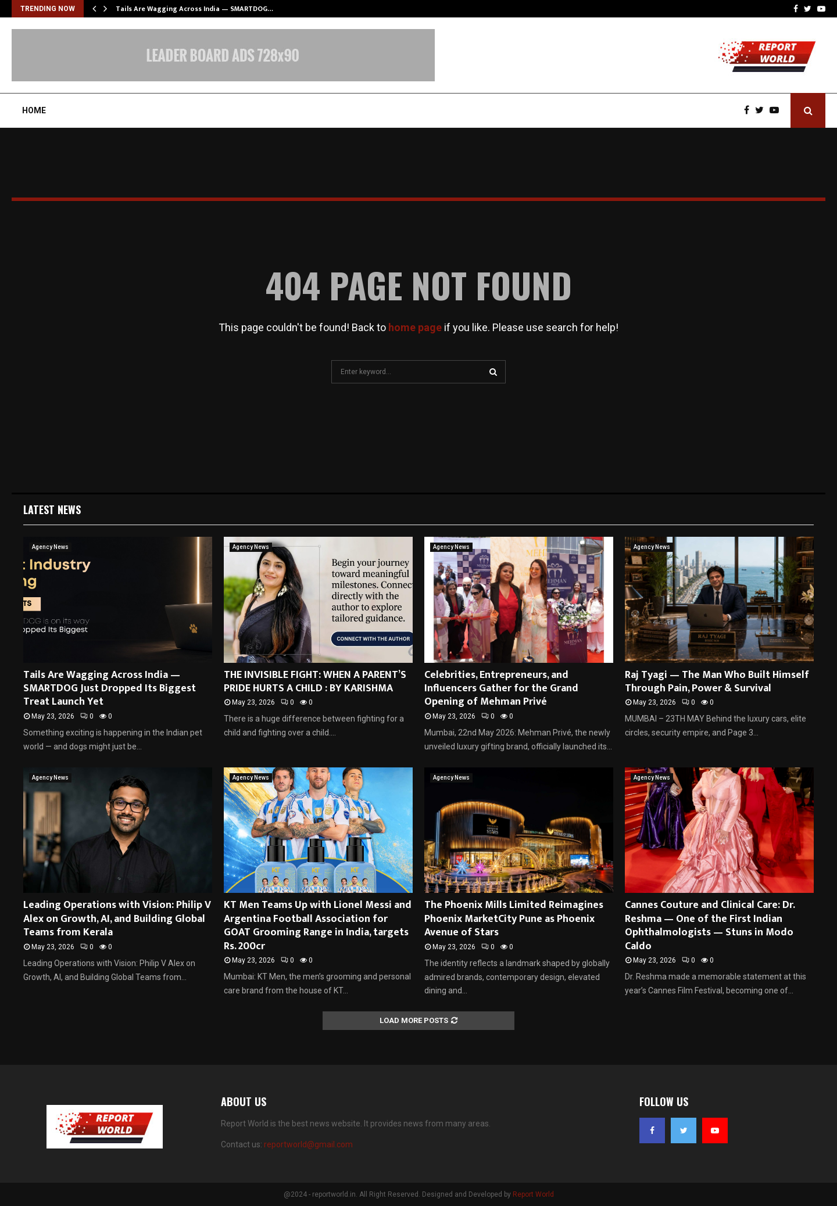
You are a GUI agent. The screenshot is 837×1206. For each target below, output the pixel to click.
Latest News (52, 509)
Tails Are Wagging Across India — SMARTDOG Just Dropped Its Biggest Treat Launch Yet (109, 688)
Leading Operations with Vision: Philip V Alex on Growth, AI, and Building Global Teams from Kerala (117, 918)
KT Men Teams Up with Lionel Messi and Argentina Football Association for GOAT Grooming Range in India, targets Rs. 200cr (318, 925)
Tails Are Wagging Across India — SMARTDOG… (194, 9)
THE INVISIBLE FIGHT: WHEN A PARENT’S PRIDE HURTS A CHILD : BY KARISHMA (315, 681)
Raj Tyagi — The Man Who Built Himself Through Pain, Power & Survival (717, 681)
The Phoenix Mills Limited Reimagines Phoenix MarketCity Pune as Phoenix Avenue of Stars (513, 918)
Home (34, 110)
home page (415, 327)
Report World (533, 1194)
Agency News (50, 547)
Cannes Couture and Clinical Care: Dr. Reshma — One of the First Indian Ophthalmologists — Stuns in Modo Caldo (710, 925)
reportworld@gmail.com (308, 1144)
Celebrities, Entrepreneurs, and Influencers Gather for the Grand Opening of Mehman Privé (501, 688)
